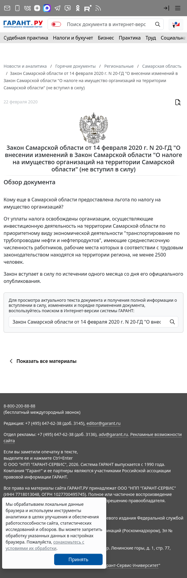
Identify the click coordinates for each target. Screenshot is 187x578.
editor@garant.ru (103, 423)
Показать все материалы (42, 361)
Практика (130, 37)
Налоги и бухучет (73, 37)
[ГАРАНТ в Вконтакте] (27, 8)
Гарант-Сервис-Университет (130, 565)
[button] (166, 8)
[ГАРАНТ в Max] (47, 8)
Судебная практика (26, 37)
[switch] (56, 24)
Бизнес (106, 37)
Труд (150, 37)
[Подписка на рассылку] (7, 8)
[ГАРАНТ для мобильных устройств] (17, 8)
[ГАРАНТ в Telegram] (57, 8)
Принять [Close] (79, 559)
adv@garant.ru (113, 434)
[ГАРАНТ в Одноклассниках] (77, 8)
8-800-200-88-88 (19, 406)
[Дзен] (37, 8)
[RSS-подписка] (98, 8)
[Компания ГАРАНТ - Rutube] (88, 8)
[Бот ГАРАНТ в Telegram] (67, 8)
